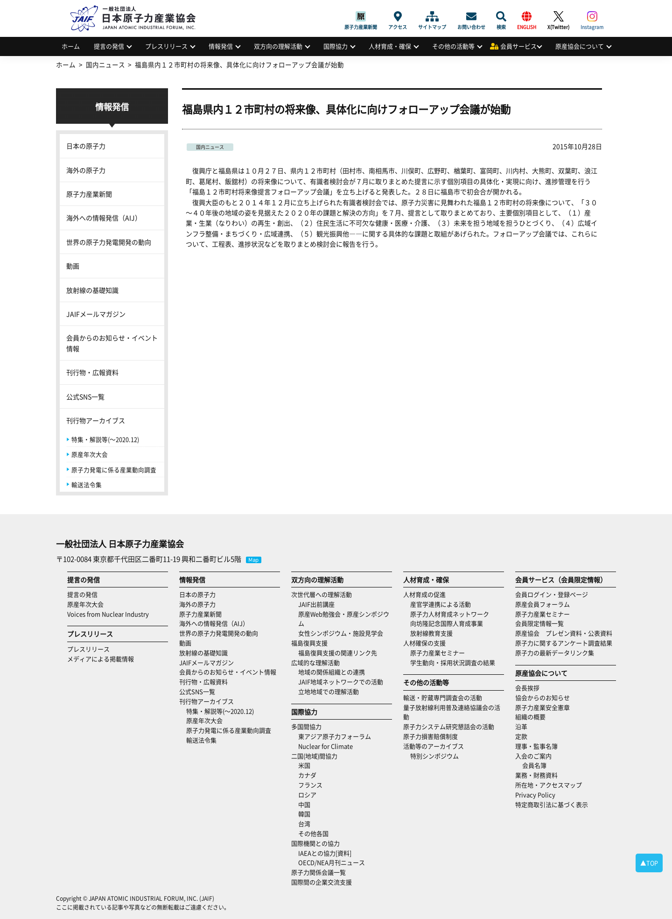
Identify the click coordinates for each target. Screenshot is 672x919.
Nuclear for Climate (325, 746)
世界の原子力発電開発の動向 (108, 242)
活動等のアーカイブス (433, 746)
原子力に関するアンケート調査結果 (563, 642)
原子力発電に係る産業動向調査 (113, 469)
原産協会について (579, 46)
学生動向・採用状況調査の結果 (455, 662)
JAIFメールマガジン (96, 313)
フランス (310, 784)
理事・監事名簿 (536, 746)
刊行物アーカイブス (95, 420)
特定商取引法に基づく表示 (551, 804)
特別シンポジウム (434, 755)
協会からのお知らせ (542, 697)
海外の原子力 (85, 170)
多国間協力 (306, 726)
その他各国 (313, 833)
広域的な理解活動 (315, 662)
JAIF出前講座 (316, 604)
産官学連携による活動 (440, 604)
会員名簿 (534, 765)
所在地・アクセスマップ (548, 784)
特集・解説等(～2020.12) (105, 439)
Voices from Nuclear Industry (108, 613)
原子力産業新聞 (361, 16)
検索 (501, 16)
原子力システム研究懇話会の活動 (448, 726)
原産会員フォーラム (542, 604)
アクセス (398, 16)
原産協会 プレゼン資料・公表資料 (563, 633)
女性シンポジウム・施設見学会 (340, 633)
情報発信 (221, 46)
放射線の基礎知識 (92, 290)
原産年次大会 (89, 454)
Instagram (592, 16)
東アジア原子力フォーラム (334, 736)
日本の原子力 (85, 145)
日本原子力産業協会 (137, 7)
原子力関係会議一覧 (318, 872)
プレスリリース (166, 46)
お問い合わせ (471, 16)
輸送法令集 (86, 484)
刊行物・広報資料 (92, 372)
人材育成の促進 (424, 594)
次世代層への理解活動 (321, 594)
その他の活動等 (453, 46)
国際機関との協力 (315, 843)
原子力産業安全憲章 (542, 707)
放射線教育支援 (431, 633)
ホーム (71, 46)
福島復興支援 (309, 642)
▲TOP (649, 862)
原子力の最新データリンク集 (554, 652)
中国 (304, 804)
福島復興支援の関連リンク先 (337, 652)
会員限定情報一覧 (539, 623)
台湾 (304, 823)
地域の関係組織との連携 (331, 671)
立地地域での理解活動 (328, 691)
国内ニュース (210, 146)
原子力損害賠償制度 (430, 736)
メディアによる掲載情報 (100, 658)
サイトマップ (432, 16)
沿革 (521, 726)
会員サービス (518, 46)
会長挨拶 (527, 687)
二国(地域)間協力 (314, 755)
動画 (72, 265)
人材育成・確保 (390, 46)
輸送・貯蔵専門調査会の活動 (442, 697)
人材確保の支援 (424, 642)
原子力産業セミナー (437, 652)
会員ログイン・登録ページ (551, 594)
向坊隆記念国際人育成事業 (446, 623)
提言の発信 (109, 46)
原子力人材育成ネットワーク (449, 613)
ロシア (307, 794)
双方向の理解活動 (278, 46)
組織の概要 (530, 716)
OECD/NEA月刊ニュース (331, 862)
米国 (304, 765)
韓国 (304, 813)
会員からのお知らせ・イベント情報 (112, 343)
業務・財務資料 (536, 775)
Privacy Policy (535, 794)
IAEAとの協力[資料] (324, 852)
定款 (521, 736)
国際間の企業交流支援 (321, 881)
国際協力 (335, 46)
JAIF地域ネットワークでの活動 (340, 681)
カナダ (307, 775)
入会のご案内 (533, 755)
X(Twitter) (558, 16)
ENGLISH (526, 16)
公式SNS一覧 (85, 396)
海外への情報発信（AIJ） (103, 217)
